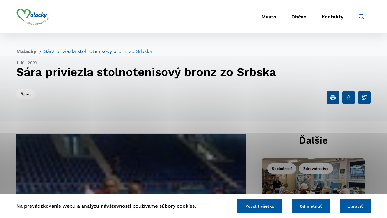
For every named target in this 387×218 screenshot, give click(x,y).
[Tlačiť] (333, 97)
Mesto (269, 17)
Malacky (26, 51)
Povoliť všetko (259, 206)
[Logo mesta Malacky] (32, 16)
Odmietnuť (311, 206)
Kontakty (332, 17)
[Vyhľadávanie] (362, 17)
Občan (299, 17)
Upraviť (355, 206)
